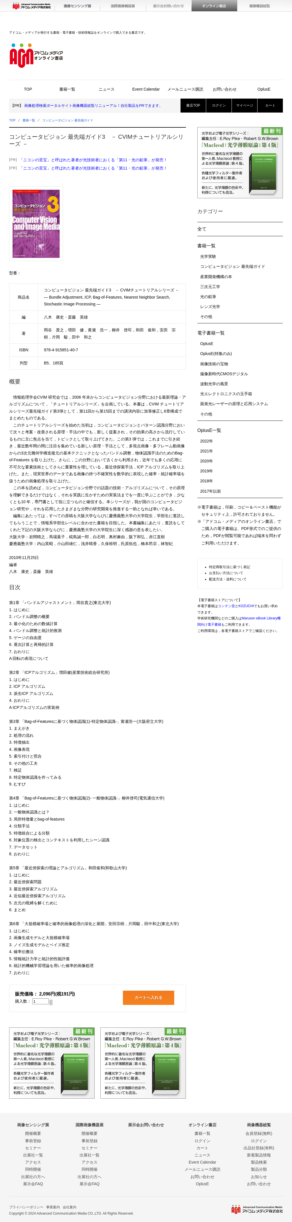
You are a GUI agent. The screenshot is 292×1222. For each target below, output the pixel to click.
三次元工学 (210, 286)
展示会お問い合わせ (169, 5)
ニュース (107, 89)
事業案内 (53, 1207)
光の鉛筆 (208, 296)
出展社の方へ (33, 1176)
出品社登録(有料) (259, 1148)
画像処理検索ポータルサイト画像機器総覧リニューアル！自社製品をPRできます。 (93, 105)
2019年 (206, 471)
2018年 (206, 481)
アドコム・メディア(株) (32, 5)
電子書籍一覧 (211, 333)
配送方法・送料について (228, 579)
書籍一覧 (67, 89)
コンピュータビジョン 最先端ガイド (67, 120)
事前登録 (33, 1141)
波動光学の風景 (214, 384)
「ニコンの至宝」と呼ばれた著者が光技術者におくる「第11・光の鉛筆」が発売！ (93, 160)
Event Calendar (146, 89)
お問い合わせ (225, 89)
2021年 (206, 451)
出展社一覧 (33, 1155)
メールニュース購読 (185, 89)
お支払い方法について (226, 573)
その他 (206, 316)
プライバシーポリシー (26, 1207)
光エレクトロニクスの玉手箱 (226, 393)
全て (201, 229)
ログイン (219, 105)
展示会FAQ (33, 1184)
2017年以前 (210, 491)
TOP (28, 89)
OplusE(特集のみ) (216, 353)
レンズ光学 (210, 306)
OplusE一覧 (209, 430)
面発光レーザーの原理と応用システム (234, 403)
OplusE (264, 89)
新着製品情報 (259, 1155)
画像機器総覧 (260, 5)
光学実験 (208, 256)
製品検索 (259, 1162)
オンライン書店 (214, 5)
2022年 (206, 441)
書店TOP (193, 105)
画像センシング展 (77, 5)
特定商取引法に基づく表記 (229, 567)
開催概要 (33, 1133)
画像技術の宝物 (214, 364)
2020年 (206, 461)
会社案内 (69, 1207)
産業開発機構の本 (216, 276)
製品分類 (259, 1169)
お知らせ (259, 1176)
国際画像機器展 (123, 5)
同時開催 (33, 1169)
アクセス (33, 1162)
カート (270, 105)
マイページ (244, 105)
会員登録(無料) (259, 1133)
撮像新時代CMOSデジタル (224, 374)
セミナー (33, 1148)
